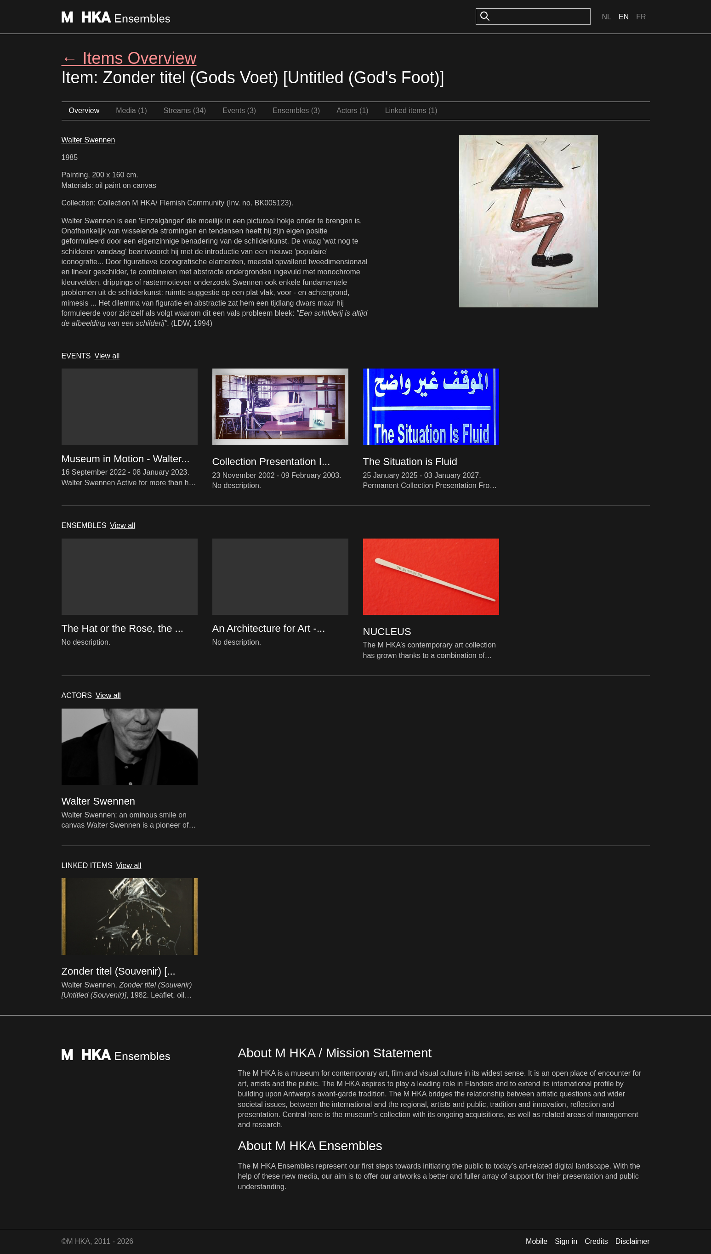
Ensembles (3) (296, 110)
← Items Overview (129, 58)
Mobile (536, 1241)
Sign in (566, 1241)
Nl (606, 17)
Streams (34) (185, 110)
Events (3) (239, 110)
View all (107, 356)
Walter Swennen (88, 140)
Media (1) (131, 110)
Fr (641, 17)
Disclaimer (632, 1241)
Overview (84, 110)
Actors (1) (352, 110)
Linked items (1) (411, 110)
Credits (596, 1241)
